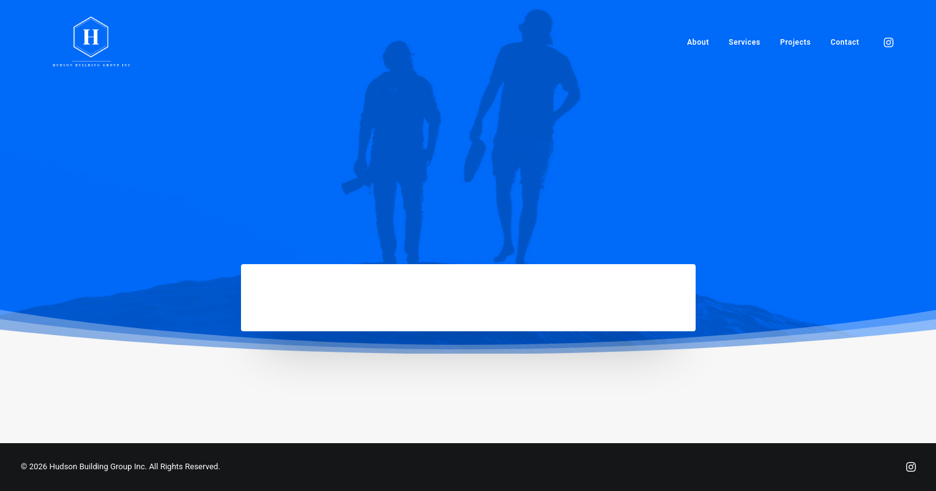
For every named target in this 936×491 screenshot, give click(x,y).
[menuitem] (697, 42)
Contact (844, 42)
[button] (887, 42)
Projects (795, 42)
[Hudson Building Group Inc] (91, 42)
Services (744, 42)
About (698, 42)
